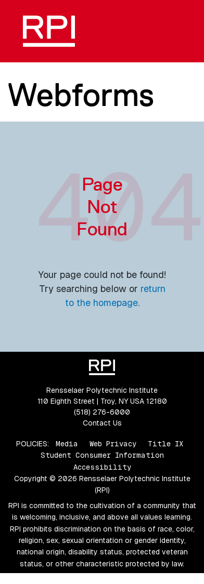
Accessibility (102, 467)
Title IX (165, 443)
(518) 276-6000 (102, 412)
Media (67, 443)
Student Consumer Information (102, 455)
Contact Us (102, 423)
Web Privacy (113, 443)
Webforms (80, 94)
